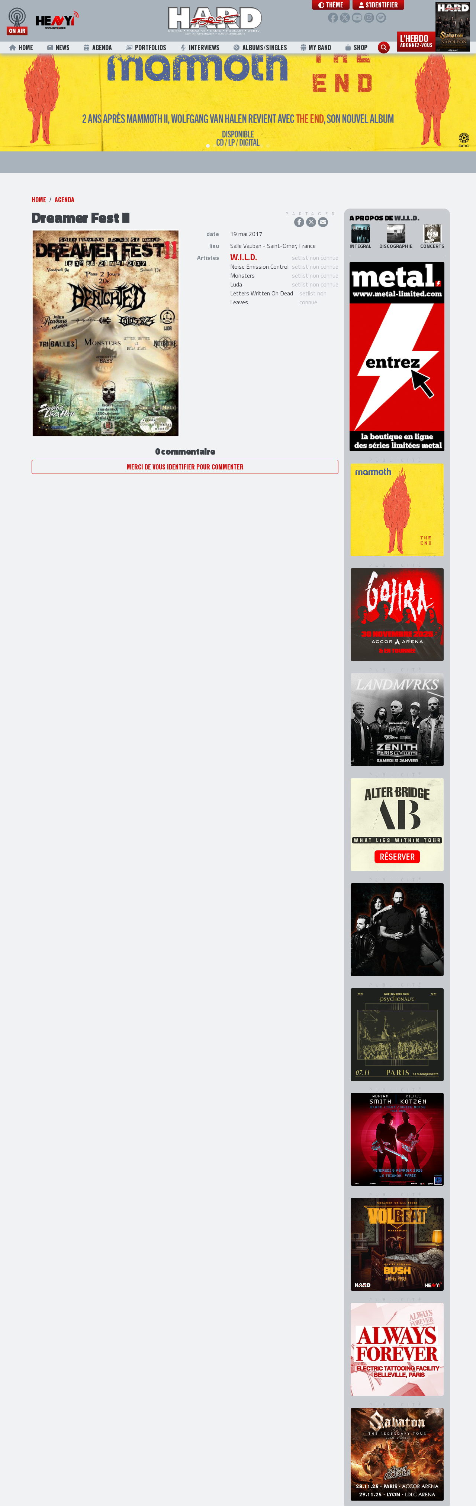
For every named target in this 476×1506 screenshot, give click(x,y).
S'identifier (385, 4)
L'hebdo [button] (416, 40)
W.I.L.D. (243, 245)
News (58, 47)
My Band (315, 47)
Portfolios (145, 47)
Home (21, 47)
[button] (337, 5)
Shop (356, 47)
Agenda (97, 47)
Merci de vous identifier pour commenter (185, 454)
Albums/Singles (260, 47)
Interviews (199, 47)
